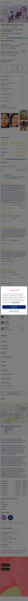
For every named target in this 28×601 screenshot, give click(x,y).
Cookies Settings (14, 311)
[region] (14, 300)
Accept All (14, 307)
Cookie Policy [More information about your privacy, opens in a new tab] (16, 302)
